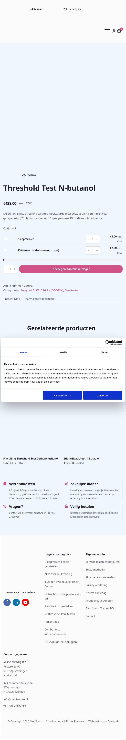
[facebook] (7, 602)
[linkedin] (16, 602)
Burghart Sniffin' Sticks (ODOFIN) (41, 290)
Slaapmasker (26, 239)
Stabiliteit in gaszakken (58, 606)
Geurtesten (72, 290)
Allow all (103, 395)
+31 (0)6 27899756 (14, 705)
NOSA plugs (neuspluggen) (61, 642)
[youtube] (25, 602)
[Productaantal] (93, 239)
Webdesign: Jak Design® (103, 721)
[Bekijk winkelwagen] (119, 30)
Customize (62, 395)
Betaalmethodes (95, 569)
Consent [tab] (22, 352)
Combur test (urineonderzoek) (55, 632)
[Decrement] (88, 239)
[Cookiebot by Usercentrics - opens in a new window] (108, 342)
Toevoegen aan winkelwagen (70, 269)
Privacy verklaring (96, 585)
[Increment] (97, 239)
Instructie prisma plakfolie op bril (62, 596)
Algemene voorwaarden (100, 577)
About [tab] (104, 352)
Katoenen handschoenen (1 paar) (38, 250)
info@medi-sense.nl (15, 699)
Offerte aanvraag (95, 593)
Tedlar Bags (51, 622)
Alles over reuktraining (58, 574)
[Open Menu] (108, 30)
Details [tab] (63, 352)
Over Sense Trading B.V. (100, 608)
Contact (90, 616)
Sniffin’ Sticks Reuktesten (59, 614)
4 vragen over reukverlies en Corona (61, 584)
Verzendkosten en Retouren (102, 562)
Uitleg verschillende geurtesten (56, 564)
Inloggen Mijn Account (99, 600)
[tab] (12, 299)
